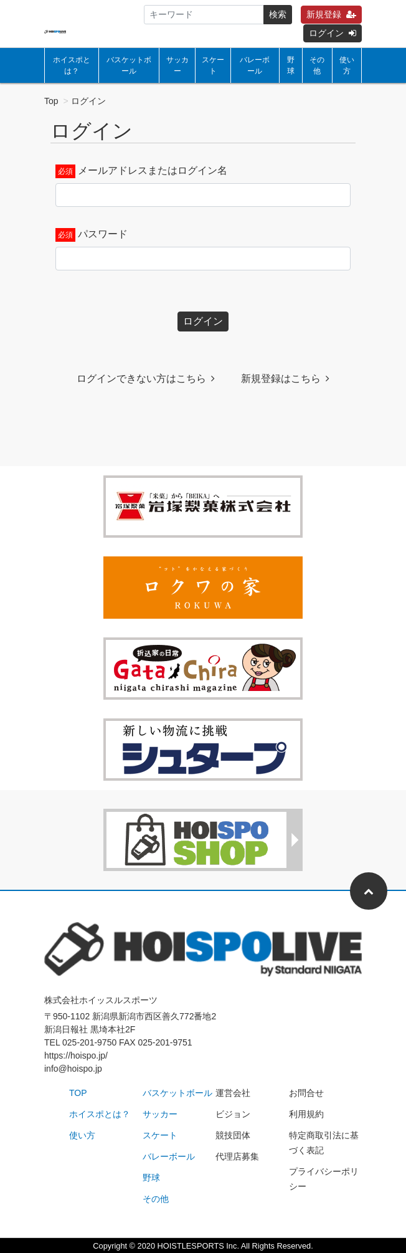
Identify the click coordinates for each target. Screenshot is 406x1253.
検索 (277, 14)
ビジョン (232, 1114)
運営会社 (232, 1093)
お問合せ (306, 1093)
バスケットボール (128, 65)
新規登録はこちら (285, 378)
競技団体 (232, 1135)
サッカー (177, 65)
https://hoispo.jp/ (76, 1055)
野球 (291, 65)
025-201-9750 (89, 1042)
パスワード (103, 234)
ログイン (332, 33)
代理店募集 (237, 1156)
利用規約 (306, 1114)
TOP (78, 1093)
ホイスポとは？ (71, 65)
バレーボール (255, 65)
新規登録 (331, 14)
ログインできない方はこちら (146, 378)
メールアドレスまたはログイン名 (152, 170)
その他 (316, 65)
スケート (213, 65)
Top (51, 101)
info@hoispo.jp (73, 1069)
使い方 (346, 65)
